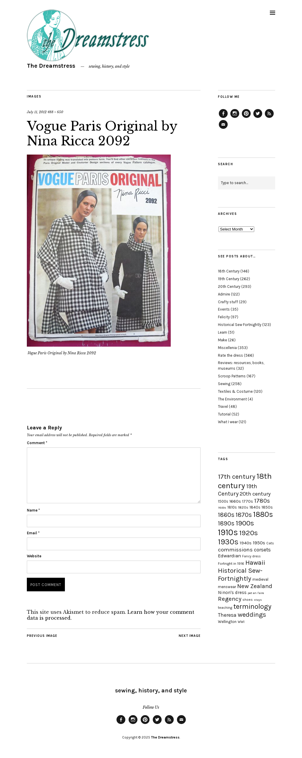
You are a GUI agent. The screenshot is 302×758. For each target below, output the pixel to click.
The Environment (232, 399)
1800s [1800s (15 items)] (222, 507)
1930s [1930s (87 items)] (228, 541)
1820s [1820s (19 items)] (243, 507)
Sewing (224, 384)
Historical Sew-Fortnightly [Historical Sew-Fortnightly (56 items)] (240, 574)
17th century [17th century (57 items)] (236, 477)
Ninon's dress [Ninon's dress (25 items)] (232, 592)
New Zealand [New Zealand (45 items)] (254, 586)
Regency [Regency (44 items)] (229, 598)
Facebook (223, 117)
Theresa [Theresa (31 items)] (227, 615)
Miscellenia (227, 347)
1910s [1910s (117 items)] (228, 532)
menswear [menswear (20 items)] (227, 587)
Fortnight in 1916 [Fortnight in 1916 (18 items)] (231, 563)
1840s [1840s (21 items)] (255, 507)
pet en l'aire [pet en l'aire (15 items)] (256, 593)
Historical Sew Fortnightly (239, 324)
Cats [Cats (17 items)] (270, 543)
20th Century (229, 286)
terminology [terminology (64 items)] (252, 606)
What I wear (228, 422)
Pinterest (246, 117)
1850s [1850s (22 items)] (267, 507)
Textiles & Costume (235, 391)
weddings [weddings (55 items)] (252, 615)
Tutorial (224, 414)
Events (224, 309)
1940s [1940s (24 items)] (246, 543)
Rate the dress (230, 355)
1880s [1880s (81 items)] (263, 514)
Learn (222, 332)
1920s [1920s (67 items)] (248, 533)
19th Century (228, 279)
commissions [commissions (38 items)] (235, 549)
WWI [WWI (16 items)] (241, 622)
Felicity (224, 317)
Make (222, 340)
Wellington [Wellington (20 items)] (227, 621)
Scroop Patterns (232, 376)
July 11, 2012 (37, 112)
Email (33, 533)
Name (33, 510)
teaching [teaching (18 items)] (225, 608)
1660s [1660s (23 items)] (235, 501)
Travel (223, 406)
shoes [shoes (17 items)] (247, 600)
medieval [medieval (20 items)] (260, 579)
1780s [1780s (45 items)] (262, 500)
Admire (224, 294)
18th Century (228, 271)
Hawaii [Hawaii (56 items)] (255, 563)
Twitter (257, 117)
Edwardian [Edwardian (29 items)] (229, 556)
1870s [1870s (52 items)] (244, 514)
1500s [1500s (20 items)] (223, 501)
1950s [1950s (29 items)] (259, 543)
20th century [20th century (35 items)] (255, 494)
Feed (269, 117)
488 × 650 (55, 112)
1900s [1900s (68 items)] (245, 523)
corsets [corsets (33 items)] (262, 550)
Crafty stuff (228, 302)
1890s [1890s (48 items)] (226, 523)
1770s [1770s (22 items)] (247, 501)
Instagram (234, 117)
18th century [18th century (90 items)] (245, 480)
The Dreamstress (51, 65)
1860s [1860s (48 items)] (226, 514)
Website (34, 556)
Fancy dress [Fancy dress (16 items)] (251, 556)
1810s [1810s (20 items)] (232, 507)
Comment (37, 443)
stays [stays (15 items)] (258, 600)
